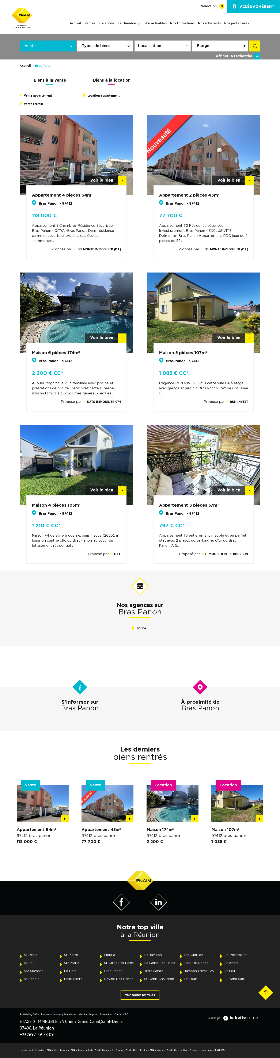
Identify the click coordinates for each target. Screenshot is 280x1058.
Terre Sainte (153, 971)
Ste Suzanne (33, 971)
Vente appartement (38, 95)
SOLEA (141, 628)
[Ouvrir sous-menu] (139, 23)
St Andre (231, 963)
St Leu (229, 971)
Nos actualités (155, 23)
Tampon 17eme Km (199, 971)
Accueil (75, 23)
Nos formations (182, 23)
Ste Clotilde (193, 955)
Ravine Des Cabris (118, 979)
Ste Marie (71, 963)
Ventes (89, 23)
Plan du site (70, 1014)
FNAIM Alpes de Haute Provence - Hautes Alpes (190, 1050)
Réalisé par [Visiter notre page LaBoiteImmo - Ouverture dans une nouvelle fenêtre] (234, 1018)
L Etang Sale (234, 979)
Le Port (70, 971)
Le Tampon (153, 955)
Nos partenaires (236, 23)
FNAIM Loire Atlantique (58, 1050)
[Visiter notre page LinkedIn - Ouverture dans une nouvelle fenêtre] (158, 909)
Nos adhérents (209, 23)
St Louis (190, 979)
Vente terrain (33, 104)
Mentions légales (88, 1014)
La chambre (127, 23)
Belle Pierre (73, 979)
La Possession (235, 955)
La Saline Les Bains (159, 963)
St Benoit (31, 979)
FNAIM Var (220, 1050)
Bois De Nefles (196, 963)
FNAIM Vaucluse (158, 1050)
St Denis (30, 955)
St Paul (29, 963)
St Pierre (71, 955)
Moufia (109, 955)
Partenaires (106, 1014)
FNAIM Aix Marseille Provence (110, 1050)
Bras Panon (113, 971)
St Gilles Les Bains (119, 963)
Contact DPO (121, 1014)
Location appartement (103, 95)
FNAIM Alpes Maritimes (137, 1050)
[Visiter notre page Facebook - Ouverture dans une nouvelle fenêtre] (121, 909)
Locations (106, 23)
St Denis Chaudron (159, 979)
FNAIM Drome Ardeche (82, 1050)
